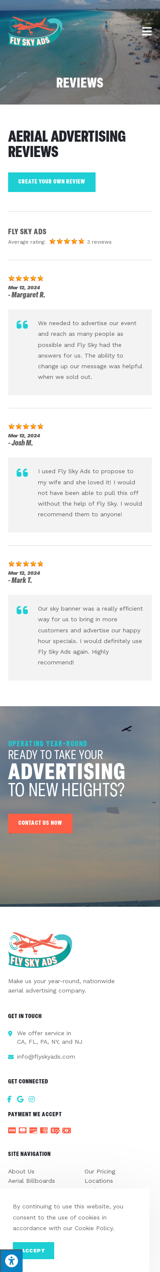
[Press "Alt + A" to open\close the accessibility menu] (11, 1260)
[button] (40, 823)
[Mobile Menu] (147, 31)
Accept (33, 1251)
